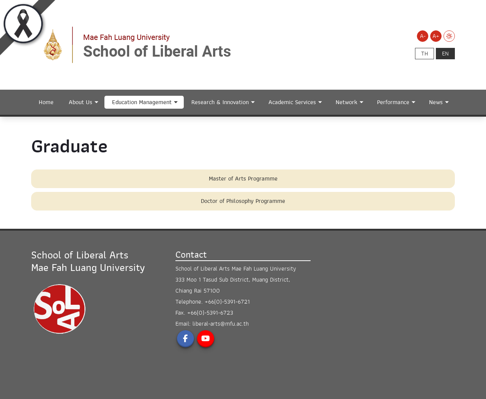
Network (346, 102)
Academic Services (292, 102)
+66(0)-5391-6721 (227, 301)
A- (423, 36)
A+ (435, 36)
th (424, 53)
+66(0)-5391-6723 (210, 312)
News (436, 102)
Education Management (142, 102)
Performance (393, 102)
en (445, 53)
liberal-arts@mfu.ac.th (221, 323)
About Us (80, 102)
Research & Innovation (220, 102)
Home (46, 102)
